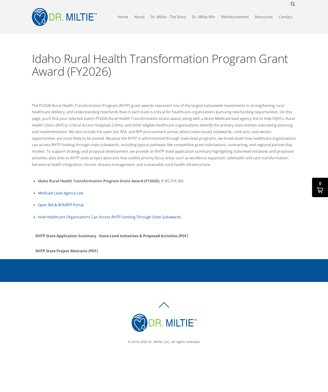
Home (123, 17)
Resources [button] (264, 17)
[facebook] (159, 358)
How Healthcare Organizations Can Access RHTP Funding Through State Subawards (109, 218)
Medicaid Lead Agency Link (60, 194)
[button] (320, 187)
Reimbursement (235, 17)
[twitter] (165, 358)
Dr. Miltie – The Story (168, 17)
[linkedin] (172, 358)
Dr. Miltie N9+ (203, 17)
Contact (285, 17)
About (139, 17)
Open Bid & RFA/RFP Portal (61, 206)
